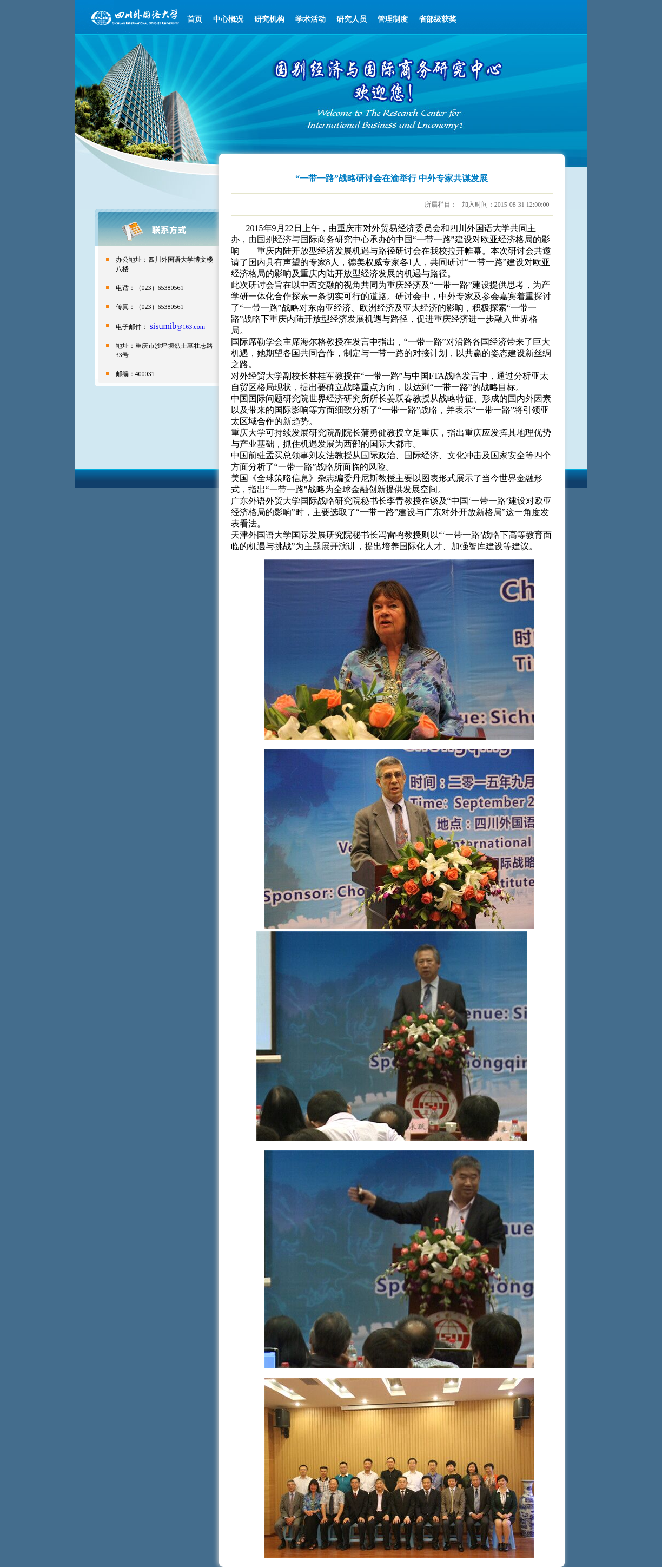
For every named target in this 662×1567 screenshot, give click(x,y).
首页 (194, 19)
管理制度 (393, 19)
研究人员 (351, 19)
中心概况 (228, 19)
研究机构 (269, 19)
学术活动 (310, 19)
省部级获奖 (437, 19)
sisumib (163, 326)
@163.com (190, 327)
